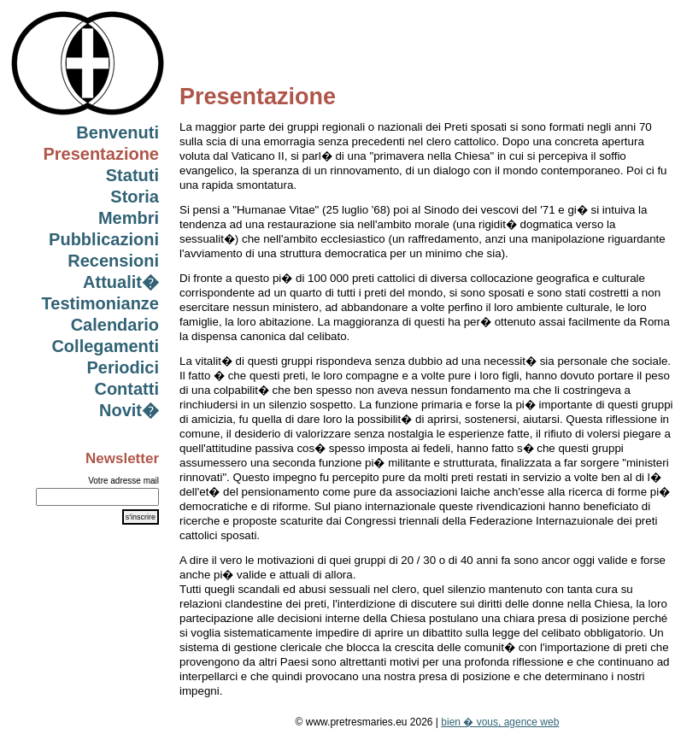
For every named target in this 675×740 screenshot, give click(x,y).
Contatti (126, 388)
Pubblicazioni (104, 239)
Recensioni (113, 260)
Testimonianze (100, 303)
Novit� (129, 410)
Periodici (123, 367)
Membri (128, 217)
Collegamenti (105, 346)
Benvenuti (117, 132)
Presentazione (101, 153)
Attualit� (121, 282)
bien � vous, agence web (500, 722)
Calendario (115, 324)
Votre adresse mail (123, 480)
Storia (134, 196)
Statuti (132, 175)
